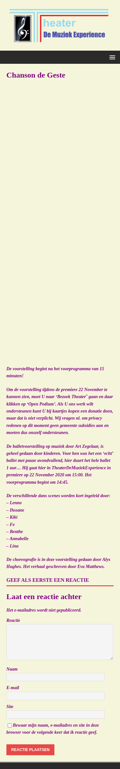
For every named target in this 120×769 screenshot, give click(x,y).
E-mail (12, 687)
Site (9, 706)
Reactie (13, 620)
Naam (12, 669)
